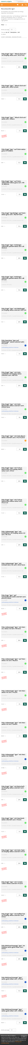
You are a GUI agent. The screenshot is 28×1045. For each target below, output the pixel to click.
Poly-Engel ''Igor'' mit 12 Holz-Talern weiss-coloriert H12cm (12, 882)
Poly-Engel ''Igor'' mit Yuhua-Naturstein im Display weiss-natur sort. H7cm (12, 469)
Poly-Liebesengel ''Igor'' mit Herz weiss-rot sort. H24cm (13, 723)
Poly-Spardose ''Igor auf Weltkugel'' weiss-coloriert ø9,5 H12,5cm (13, 341)
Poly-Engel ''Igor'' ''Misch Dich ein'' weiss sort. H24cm (14, 118)
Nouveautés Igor (16, 37)
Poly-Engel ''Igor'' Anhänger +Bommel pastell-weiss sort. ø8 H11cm (13, 278)
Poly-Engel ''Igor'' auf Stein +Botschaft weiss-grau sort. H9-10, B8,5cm (13, 182)
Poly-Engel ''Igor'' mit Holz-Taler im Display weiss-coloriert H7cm (13, 851)
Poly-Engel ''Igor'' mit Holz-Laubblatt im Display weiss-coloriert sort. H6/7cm (12, 373)
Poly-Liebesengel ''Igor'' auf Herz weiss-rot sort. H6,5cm (13, 659)
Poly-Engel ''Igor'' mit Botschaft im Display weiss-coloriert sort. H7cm (13, 787)
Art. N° (7, 32)
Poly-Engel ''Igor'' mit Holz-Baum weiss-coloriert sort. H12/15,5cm (13, 436)
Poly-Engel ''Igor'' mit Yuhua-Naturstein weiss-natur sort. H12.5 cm (12, 501)
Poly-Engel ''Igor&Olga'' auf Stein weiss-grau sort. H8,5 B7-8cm (13, 213)
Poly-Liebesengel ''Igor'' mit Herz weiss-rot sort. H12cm (13, 691)
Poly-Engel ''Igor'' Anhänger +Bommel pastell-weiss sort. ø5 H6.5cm (13, 246)
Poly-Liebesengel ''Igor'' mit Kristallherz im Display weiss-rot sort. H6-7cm (13, 533)
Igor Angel (8, 37)
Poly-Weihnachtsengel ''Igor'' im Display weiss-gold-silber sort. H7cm (13, 947)
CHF (19, 32)
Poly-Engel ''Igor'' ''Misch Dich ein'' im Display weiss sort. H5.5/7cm (14, 54)
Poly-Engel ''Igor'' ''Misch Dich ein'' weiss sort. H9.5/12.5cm (14, 86)
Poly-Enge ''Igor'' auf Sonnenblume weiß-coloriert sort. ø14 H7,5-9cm (14, 596)
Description (14, 32)
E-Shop (3, 37)
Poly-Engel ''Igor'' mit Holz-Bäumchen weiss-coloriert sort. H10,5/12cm (13, 405)
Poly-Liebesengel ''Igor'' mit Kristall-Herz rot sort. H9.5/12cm (13, 564)
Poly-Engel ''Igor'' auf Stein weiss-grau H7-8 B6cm (14, 150)
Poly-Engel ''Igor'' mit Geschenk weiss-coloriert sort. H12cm (13, 819)
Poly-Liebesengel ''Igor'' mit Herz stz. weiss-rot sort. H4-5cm (13, 628)
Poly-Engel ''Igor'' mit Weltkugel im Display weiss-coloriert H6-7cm (14, 309)
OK (24, 1036)
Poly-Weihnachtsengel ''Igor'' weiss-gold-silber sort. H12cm (12, 978)
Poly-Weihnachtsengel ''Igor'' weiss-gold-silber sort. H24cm (12, 1010)
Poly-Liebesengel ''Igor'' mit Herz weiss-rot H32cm (13, 755)
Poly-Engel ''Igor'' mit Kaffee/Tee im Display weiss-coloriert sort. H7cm (13, 915)
